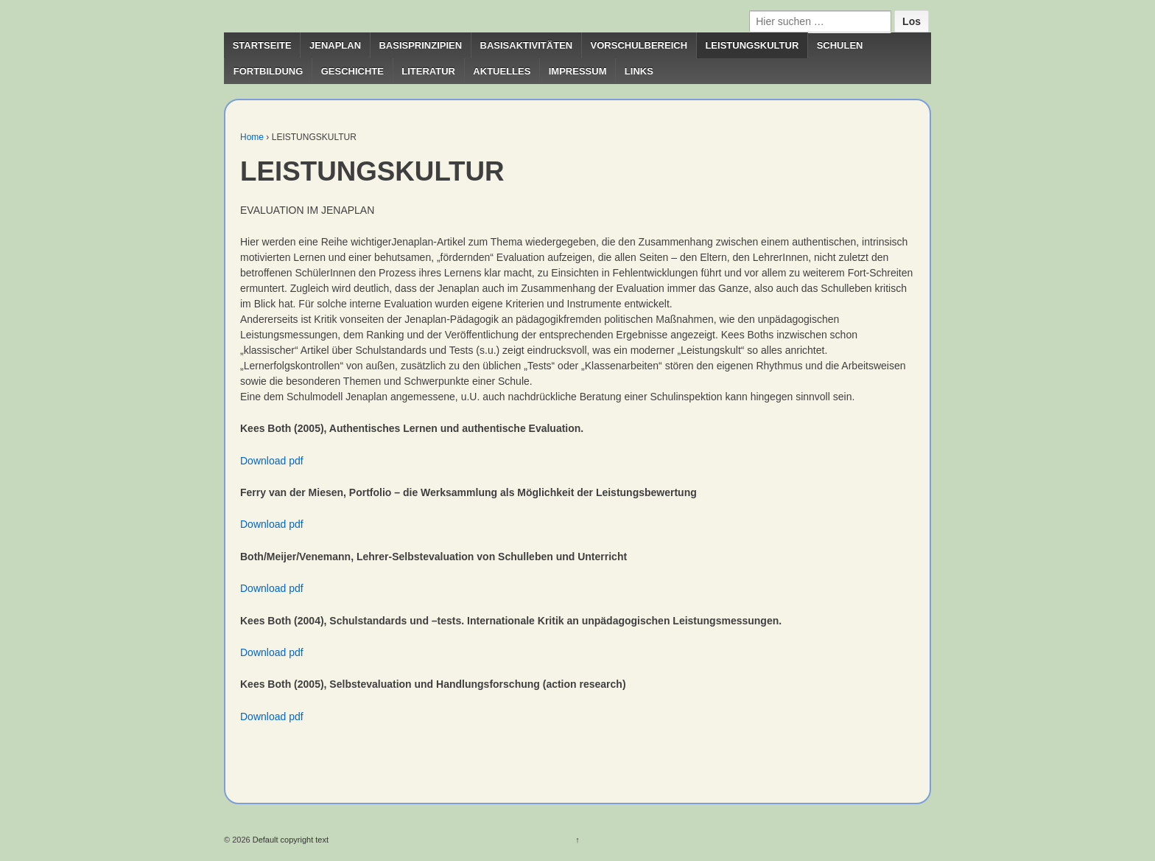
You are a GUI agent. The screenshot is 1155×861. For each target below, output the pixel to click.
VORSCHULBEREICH (639, 45)
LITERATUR (428, 71)
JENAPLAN (335, 45)
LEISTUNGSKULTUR (751, 45)
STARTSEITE (262, 45)
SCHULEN (840, 45)
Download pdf (271, 461)
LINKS (639, 71)
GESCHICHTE (352, 71)
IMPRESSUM (578, 71)
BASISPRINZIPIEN (420, 45)
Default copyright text (289, 839)
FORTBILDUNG (268, 71)
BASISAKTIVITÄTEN (526, 45)
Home (252, 137)
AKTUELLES (501, 71)
